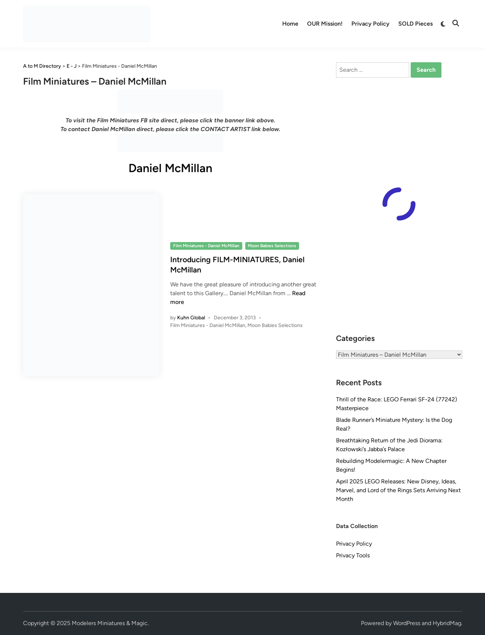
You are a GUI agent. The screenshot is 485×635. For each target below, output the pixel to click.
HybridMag (447, 623)
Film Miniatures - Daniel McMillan (206, 245)
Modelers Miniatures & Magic (110, 623)
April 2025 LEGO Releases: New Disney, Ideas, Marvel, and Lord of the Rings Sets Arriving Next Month (398, 490)
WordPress (406, 623)
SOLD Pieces (415, 23)
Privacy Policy (370, 23)
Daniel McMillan (170, 168)
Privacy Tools (353, 555)
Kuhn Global (191, 318)
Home (290, 23)
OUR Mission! (325, 23)
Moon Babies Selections (272, 245)
